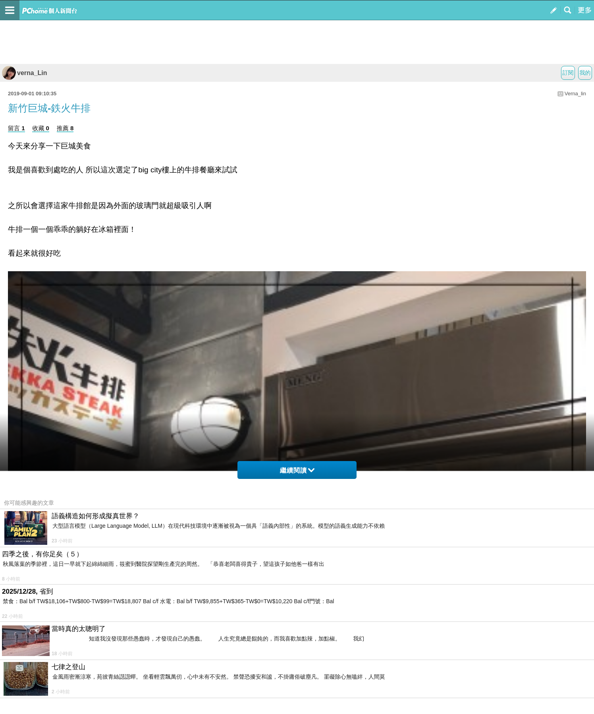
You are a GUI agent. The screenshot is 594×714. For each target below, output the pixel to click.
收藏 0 (40, 128)
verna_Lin (24, 73)
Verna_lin (575, 93)
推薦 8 (65, 128)
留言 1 (16, 128)
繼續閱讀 (297, 470)
